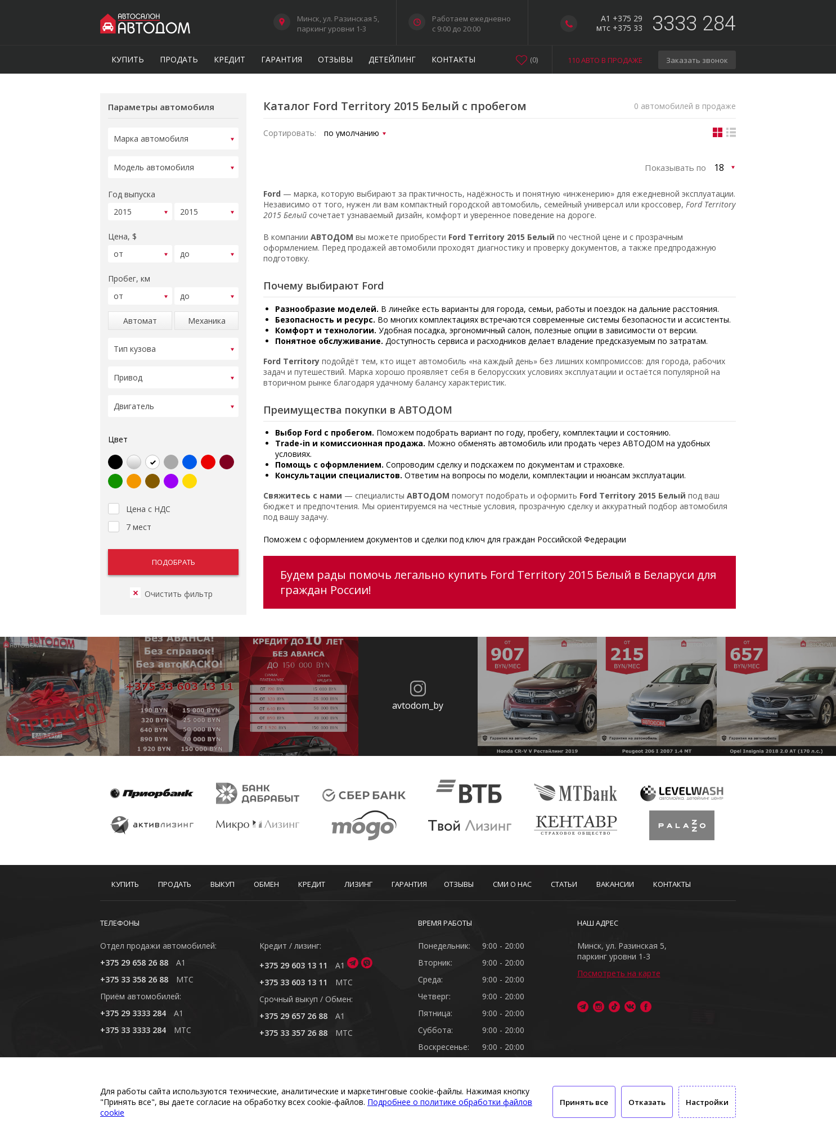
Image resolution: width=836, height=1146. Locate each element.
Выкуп (222, 884)
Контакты (453, 59)
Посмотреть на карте (618, 973)
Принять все (584, 1102)
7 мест (129, 512)
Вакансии (615, 884)
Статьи (564, 884)
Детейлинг (392, 59)
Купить (127, 59)
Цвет (118, 425)
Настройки (707, 1102)
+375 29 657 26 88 (293, 1016)
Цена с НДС (139, 494)
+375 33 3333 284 (133, 1030)
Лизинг (358, 884)
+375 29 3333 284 (133, 1013)
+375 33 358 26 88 (134, 979)
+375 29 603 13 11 (293, 965)
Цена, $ (122, 231)
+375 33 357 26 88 (293, 1032)
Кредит (229, 59)
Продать (179, 59)
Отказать (647, 1102)
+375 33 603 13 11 (293, 982)
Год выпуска (131, 190)
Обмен (266, 884)
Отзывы (335, 59)
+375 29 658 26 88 (134, 962)
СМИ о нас (512, 884)
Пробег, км (129, 271)
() (534, 60)
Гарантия (281, 59)
